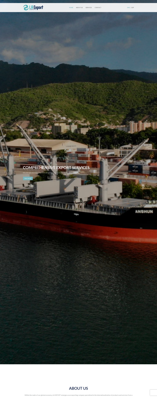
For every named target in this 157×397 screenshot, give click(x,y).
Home (71, 7)
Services (89, 7)
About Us (79, 7)
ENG (128, 7)
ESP (132, 7)
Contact (98, 7)
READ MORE (28, 178)
